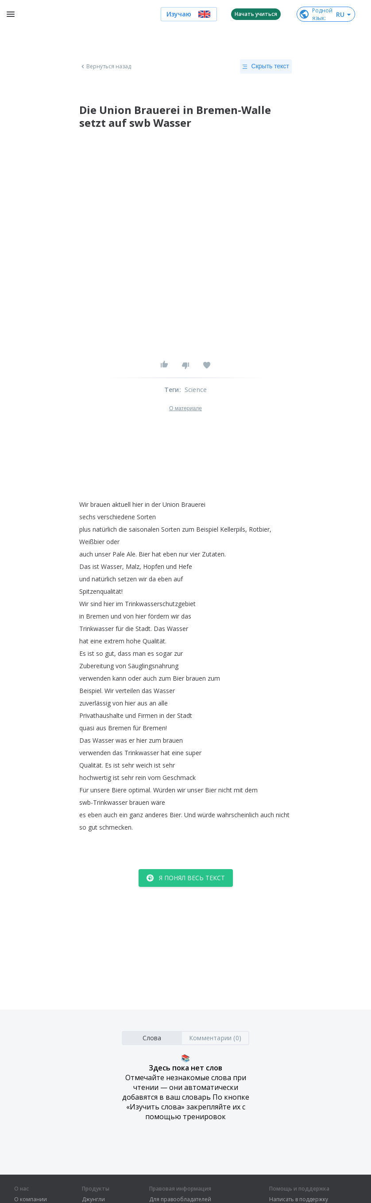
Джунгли (93, 1199)
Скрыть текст (266, 67)
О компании (30, 1199)
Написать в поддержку (298, 1199)
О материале (185, 408)
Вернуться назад (105, 66)
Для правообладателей (180, 1199)
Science (196, 389)
